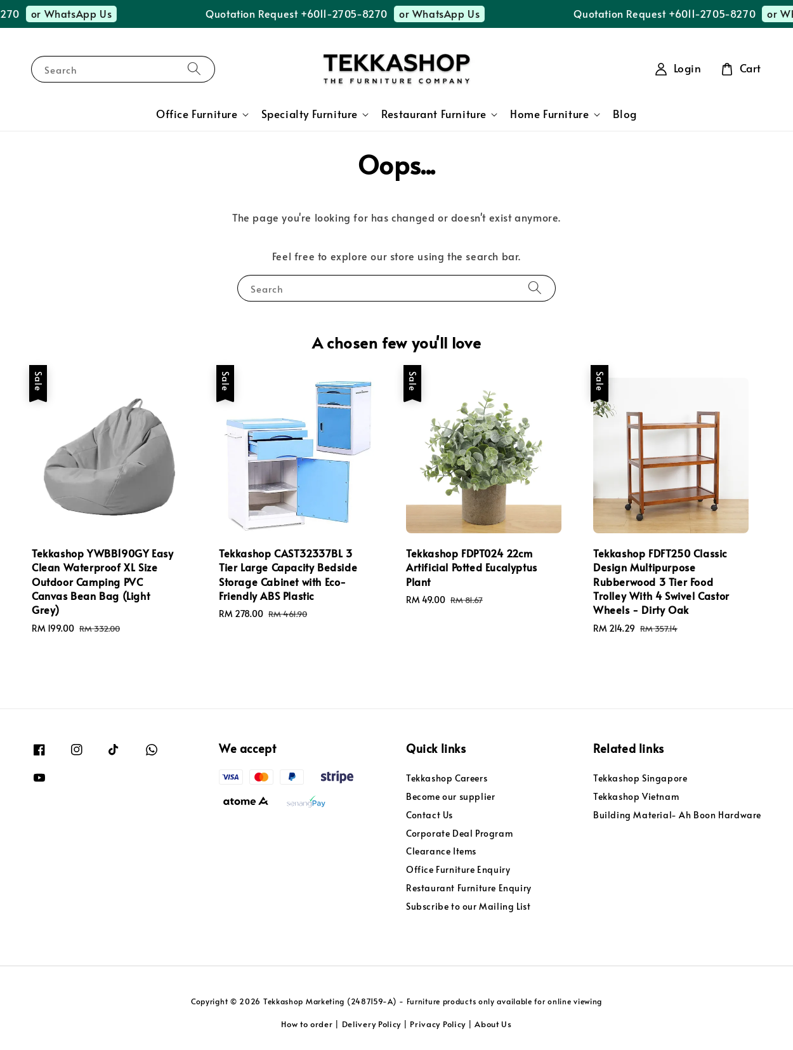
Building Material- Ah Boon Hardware (677, 815)
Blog (625, 114)
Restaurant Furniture (434, 114)
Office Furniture (197, 114)
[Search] (194, 68)
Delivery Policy (372, 1024)
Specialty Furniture (309, 114)
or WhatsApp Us (91, 13)
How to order (306, 1024)
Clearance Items (441, 851)
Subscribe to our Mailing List (468, 906)
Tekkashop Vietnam (636, 796)
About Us (493, 1024)
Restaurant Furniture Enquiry (469, 888)
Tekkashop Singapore (640, 778)
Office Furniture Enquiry (458, 869)
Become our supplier (450, 796)
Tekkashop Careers (446, 778)
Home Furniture (549, 114)
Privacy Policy (438, 1024)
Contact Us (429, 815)
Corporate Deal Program (459, 833)
